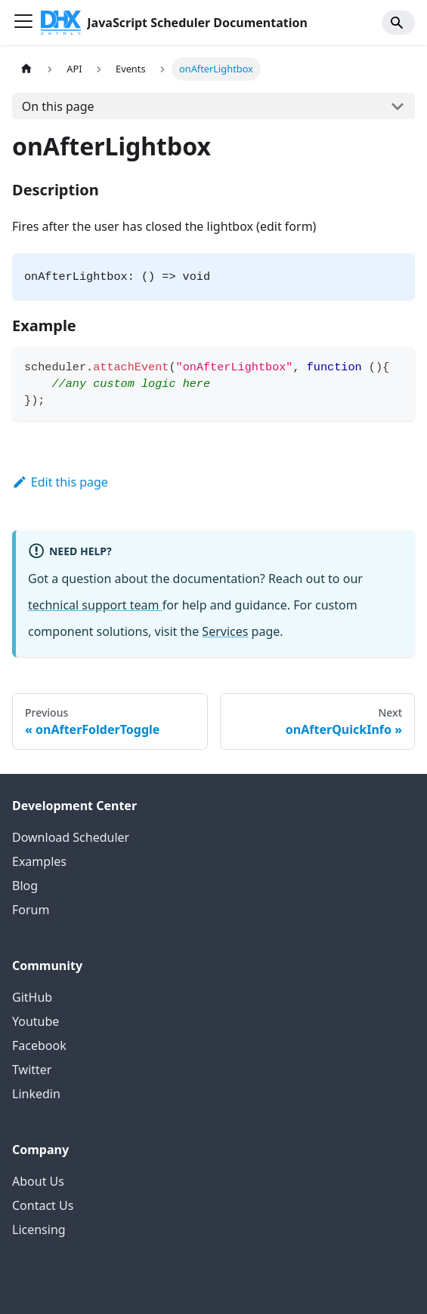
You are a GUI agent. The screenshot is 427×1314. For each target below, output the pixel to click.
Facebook (39, 1045)
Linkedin (36, 1093)
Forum (30, 909)
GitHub (32, 997)
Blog (25, 885)
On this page (58, 106)
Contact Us (42, 1205)
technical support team (95, 605)
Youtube (35, 1021)
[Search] (398, 23)
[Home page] (26, 69)
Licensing (39, 1229)
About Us (38, 1181)
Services (225, 631)
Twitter (31, 1069)
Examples (39, 861)
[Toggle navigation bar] (23, 22)
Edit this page (60, 482)
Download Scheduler (70, 837)
